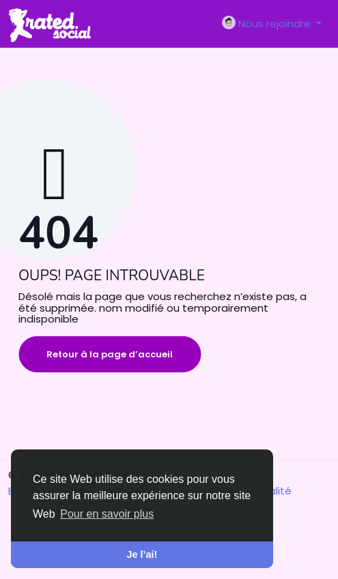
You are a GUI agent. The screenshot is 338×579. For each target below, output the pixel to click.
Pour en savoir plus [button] (107, 514)
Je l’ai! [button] (142, 554)
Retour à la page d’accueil (109, 354)
